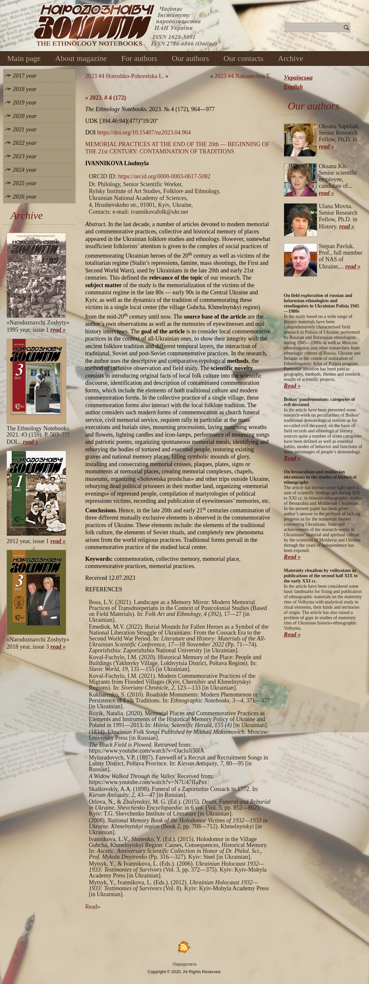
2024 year (24, 170)
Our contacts (243, 58)
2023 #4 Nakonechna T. (243, 76)
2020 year (24, 116)
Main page (24, 58)
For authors (139, 58)
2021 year (24, 129)
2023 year (24, 156)
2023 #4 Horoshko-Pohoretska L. (124, 76)
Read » (292, 386)
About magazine (81, 58)
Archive (290, 58)
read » (58, 329)
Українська (298, 77)
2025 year (24, 183)
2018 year (24, 89)
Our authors (190, 58)
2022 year (24, 143)
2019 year (24, 102)
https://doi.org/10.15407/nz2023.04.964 (144, 132)
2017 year (24, 75)
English (293, 87)
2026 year (24, 196)
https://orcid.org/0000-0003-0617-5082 (164, 176)
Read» (92, 906)
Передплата (185, 964)
